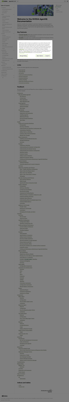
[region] (34, 49)
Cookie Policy (21, 48)
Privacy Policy (21, 52)
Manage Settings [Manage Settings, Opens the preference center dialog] (23, 55)
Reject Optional (40, 55)
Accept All (47, 55)
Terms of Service (27, 51)
